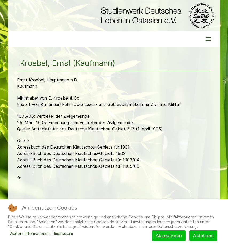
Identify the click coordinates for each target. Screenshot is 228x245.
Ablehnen (203, 235)
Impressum (63, 233)
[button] (208, 39)
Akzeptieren (169, 235)
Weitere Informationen (30, 233)
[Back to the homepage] (156, 15)
